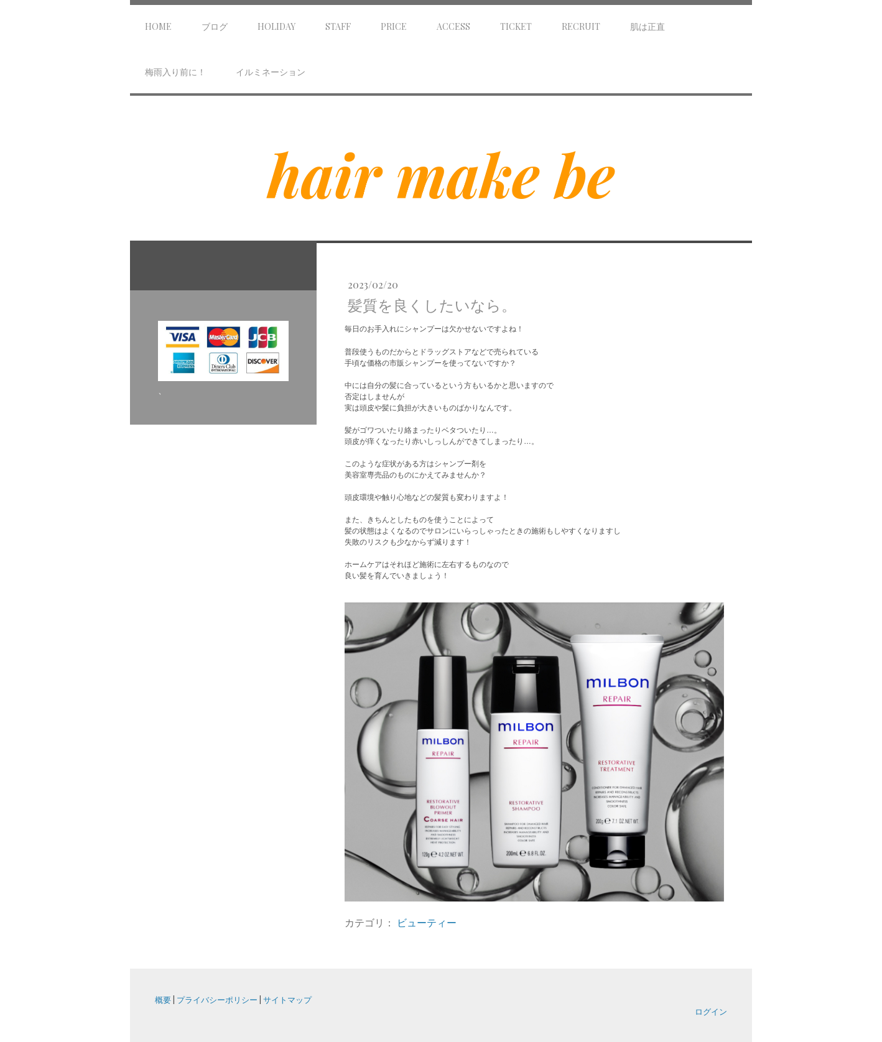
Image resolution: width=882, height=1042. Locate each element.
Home (158, 26)
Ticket (516, 26)
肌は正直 (647, 26)
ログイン (711, 1011)
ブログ (215, 26)
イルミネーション (270, 72)
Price (394, 26)
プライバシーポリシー (217, 999)
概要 (163, 999)
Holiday (276, 26)
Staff (338, 26)
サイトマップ (287, 999)
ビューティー (427, 922)
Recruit (581, 26)
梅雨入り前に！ (175, 72)
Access (453, 26)
